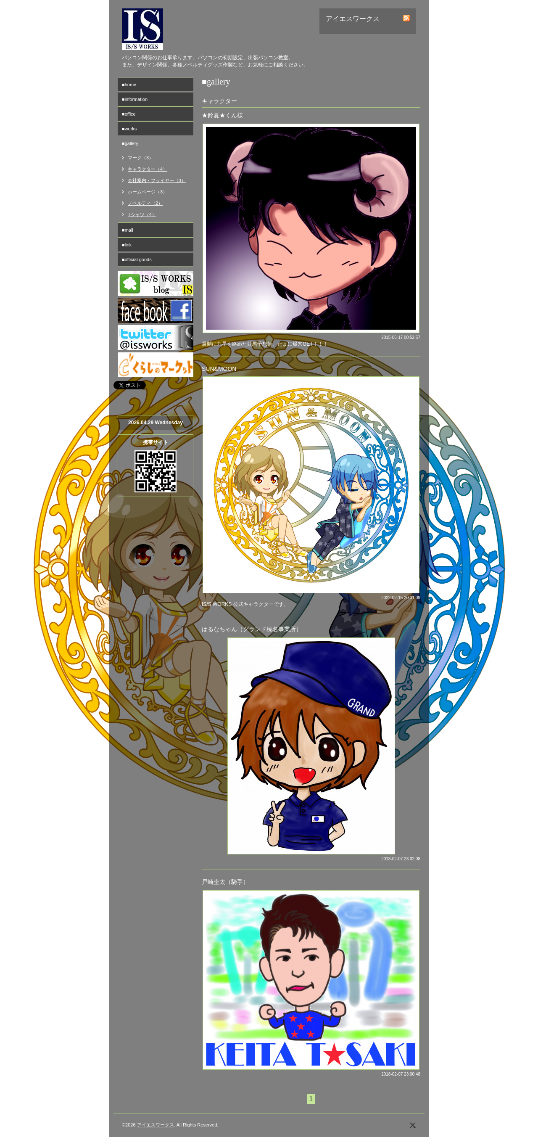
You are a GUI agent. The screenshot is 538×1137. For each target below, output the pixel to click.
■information (135, 99)
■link (127, 244)
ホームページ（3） (147, 191)
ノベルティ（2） (145, 203)
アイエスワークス (155, 1124)
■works (129, 128)
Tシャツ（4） (142, 214)
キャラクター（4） (147, 169)
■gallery (130, 143)
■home (129, 84)
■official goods (137, 259)
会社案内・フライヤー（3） (157, 180)
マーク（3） (140, 157)
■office (129, 113)
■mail (127, 230)
